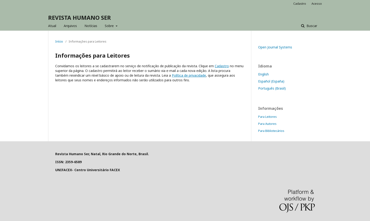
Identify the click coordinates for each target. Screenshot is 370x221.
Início (59, 41)
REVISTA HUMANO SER (79, 17)
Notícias (90, 26)
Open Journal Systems (275, 47)
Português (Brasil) (272, 88)
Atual (52, 26)
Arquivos (70, 26)
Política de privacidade (189, 75)
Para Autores (267, 124)
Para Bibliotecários (271, 131)
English (263, 74)
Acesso (316, 3)
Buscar (311, 26)
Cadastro (299, 3)
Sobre (110, 26)
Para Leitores (267, 116)
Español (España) (271, 81)
